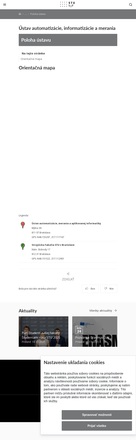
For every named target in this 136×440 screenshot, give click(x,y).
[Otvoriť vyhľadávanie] (130, 4)
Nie (109, 288)
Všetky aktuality (100, 310)
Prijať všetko (96, 425)
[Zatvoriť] (4, 4)
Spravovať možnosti (97, 414)
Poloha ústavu (36, 39)
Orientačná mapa (31, 59)
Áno (90, 288)
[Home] (20, 14)
